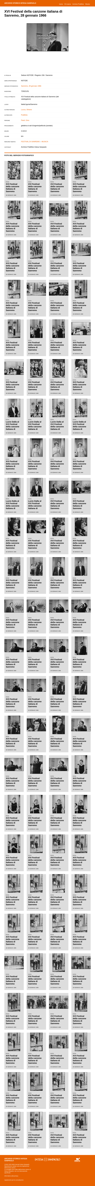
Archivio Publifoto (78, 4)
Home (61, 4)
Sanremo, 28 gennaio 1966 (31, 86)
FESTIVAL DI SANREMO (30, 142)
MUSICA (45, 142)
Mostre (87, 4)
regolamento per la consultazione (13, 1180)
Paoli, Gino (25, 120)
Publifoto (24, 115)
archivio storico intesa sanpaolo (20, 3)
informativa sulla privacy (11, 1176)
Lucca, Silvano (26, 110)
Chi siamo (67, 4)
